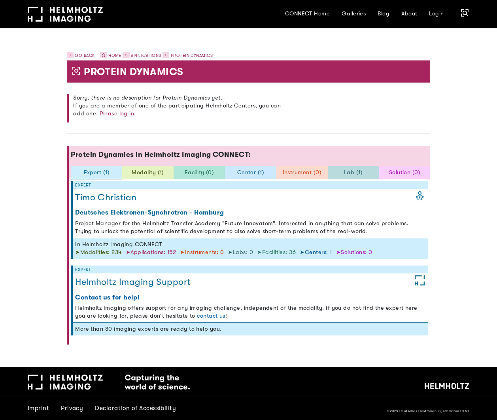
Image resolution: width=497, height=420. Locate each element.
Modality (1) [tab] (148, 172)
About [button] (409, 13)
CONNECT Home (307, 13)
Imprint (38, 408)
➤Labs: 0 (241, 252)
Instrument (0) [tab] (302, 172)
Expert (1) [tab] (97, 172)
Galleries (354, 13)
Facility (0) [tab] (199, 172)
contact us (211, 316)
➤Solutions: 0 (354, 252)
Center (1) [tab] (251, 172)
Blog (383, 13)
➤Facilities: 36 (277, 252)
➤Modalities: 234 (99, 252)
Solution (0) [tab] (405, 172)
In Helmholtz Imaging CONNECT (118, 244)
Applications (146, 55)
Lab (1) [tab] (353, 172)
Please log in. (118, 113)
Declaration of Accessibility (135, 408)
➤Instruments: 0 (202, 252)
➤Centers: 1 (317, 252)
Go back (81, 55)
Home (108, 55)
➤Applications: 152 (152, 252)
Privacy (72, 408)
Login (436, 13)
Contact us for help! (107, 297)
